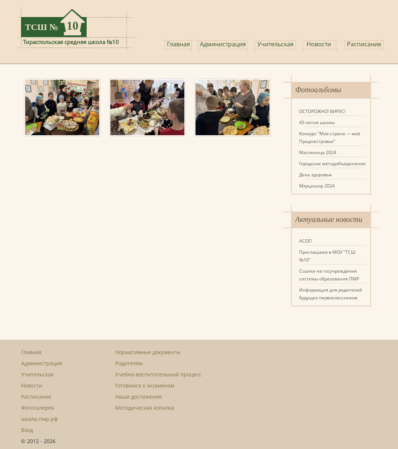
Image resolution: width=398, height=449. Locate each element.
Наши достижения (138, 396)
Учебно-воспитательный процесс (158, 374)
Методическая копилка (144, 407)
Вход (27, 429)
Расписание (364, 44)
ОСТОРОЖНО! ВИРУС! (322, 111)
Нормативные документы (147, 352)
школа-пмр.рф (39, 418)
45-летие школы (317, 122)
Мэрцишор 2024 (317, 186)
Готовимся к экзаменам (144, 385)
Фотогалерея (37, 407)
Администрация (223, 44)
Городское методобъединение (332, 163)
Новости (319, 44)
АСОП (305, 241)
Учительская (275, 44)
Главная (178, 44)
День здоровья (315, 175)
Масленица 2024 (317, 152)
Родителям (129, 363)
